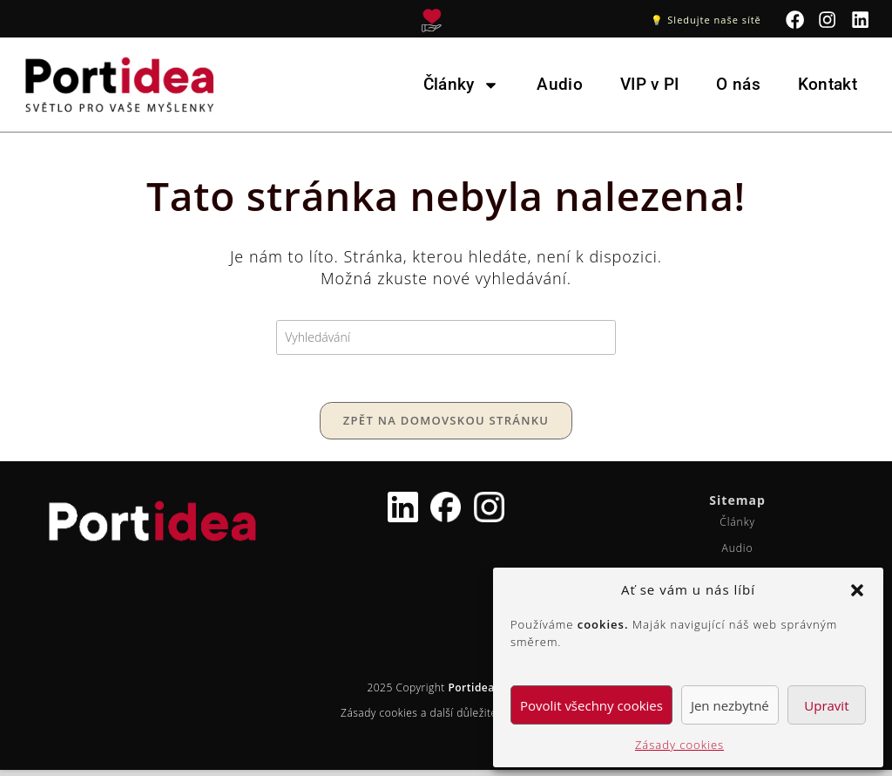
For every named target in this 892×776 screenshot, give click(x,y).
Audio (560, 84)
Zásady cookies (679, 744)
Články (461, 85)
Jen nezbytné (730, 705)
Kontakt (827, 84)
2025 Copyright (445, 693)
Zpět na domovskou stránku (446, 426)
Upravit (826, 705)
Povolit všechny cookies (591, 705)
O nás (738, 84)
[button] (857, 590)
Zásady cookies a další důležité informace (446, 718)
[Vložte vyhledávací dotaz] (446, 338)
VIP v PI (649, 84)
